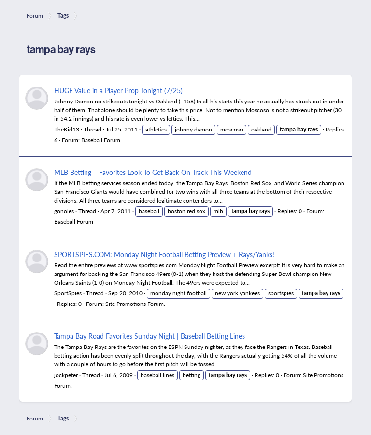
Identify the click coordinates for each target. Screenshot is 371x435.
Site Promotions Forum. (135, 304)
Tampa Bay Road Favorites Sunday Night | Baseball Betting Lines (149, 336)
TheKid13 (66, 129)
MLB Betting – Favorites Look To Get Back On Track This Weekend (153, 172)
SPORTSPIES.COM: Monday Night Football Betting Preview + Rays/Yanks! (164, 254)
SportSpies (68, 293)
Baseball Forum (100, 140)
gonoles (64, 211)
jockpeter (66, 375)
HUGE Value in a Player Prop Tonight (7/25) (118, 90)
